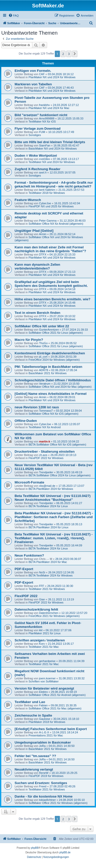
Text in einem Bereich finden (37, 313)
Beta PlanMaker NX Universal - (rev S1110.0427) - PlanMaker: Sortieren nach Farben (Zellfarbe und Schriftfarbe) (54, 517)
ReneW (43, 772)
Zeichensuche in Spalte (33, 715)
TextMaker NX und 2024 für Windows (51, 162)
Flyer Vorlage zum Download (37, 128)
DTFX (42, 254)
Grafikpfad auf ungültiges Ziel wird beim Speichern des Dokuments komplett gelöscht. (51, 284)
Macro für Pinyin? (29, 340)
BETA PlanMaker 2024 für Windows (50, 488)
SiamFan (44, 145)
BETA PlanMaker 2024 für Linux (48, 527)
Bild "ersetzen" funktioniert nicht (41, 115)
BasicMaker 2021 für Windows (47, 373)
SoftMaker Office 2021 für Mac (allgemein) (54, 708)
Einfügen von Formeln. (33, 71)
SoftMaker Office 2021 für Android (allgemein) (57, 694)
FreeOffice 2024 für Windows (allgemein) (54, 359)
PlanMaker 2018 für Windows (46, 721)
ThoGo (43, 343)
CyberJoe (45, 203)
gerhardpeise (47, 661)
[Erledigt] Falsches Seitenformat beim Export (51, 729)
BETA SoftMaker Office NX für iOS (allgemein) (57, 444)
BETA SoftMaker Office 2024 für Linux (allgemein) (59, 475)
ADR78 (43, 370)
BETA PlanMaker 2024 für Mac (47, 561)
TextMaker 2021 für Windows (46, 588)
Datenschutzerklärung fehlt (36, 609)
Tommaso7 (46, 410)
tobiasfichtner (47, 799)
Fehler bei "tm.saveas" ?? (35, 756)
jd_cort (43, 356)
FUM (42, 131)
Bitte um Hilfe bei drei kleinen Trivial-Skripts (50, 142)
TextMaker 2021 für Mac (43, 646)
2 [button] (63, 53)
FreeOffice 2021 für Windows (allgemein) (54, 615)
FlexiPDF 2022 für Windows (45, 458)
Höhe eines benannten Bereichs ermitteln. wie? (52, 299)
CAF (42, 74)
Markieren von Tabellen (33, 84)
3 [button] (69, 53)
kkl (40, 630)
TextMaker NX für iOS (42, 121)
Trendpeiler (46, 472)
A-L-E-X (44, 732)
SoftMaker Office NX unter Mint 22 (42, 326)
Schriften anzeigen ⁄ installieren (40, 640)
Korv (42, 643)
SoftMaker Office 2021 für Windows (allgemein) (57, 802)
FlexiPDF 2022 (26, 596)
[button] (74, 54)
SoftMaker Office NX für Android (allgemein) (55, 223)
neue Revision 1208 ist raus (37, 407)
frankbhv (44, 104)
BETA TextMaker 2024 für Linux (48, 506)
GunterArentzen (49, 329)
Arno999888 (46, 118)
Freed (42, 786)
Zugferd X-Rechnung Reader (37, 169)
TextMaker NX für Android (44, 427)
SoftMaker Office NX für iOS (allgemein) (53, 413)
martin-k (44, 441)
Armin (42, 234)
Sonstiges (34, 135)
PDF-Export (24, 569)
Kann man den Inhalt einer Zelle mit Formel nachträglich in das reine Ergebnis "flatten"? (50, 249)
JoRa (42, 745)
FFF (41, 585)
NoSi (42, 572)
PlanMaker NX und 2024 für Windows (51, 77)
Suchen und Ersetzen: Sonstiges (41, 783)
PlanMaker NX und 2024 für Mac (48, 108)
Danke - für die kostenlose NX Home (43, 796)
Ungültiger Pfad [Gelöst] (34, 231)
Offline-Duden (26, 421)
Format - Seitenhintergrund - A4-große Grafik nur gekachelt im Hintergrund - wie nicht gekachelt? (54, 184)
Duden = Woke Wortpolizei (36, 155)
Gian (42, 599)
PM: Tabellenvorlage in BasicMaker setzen (48, 367)
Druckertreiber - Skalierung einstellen (45, 451)
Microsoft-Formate (29, 482)
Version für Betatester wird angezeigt (44, 688)
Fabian (43, 705)
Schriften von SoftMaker (43, 681)
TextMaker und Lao (30, 702)
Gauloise (44, 718)
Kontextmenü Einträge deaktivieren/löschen (50, 353)
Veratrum (44, 383)
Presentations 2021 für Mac (45, 735)
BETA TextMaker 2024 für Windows (50, 575)
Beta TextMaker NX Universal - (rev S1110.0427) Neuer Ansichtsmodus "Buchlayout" (53, 498)
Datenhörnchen (48, 612)
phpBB (35, 847)
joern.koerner (47, 678)
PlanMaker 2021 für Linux (44, 633)
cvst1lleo (44, 158)
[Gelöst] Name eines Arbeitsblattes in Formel (51, 394)
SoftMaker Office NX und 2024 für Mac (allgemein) (59, 386)
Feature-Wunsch (28, 200)
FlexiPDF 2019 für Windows (45, 775)
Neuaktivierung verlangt (34, 769)
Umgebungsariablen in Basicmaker (43, 742)
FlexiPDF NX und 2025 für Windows (50, 206)
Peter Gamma (47, 220)
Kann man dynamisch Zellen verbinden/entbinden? (37, 266)
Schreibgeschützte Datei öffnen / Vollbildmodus (53, 380)
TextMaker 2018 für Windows (46, 192)
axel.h (42, 172)
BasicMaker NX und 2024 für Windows (52, 148)
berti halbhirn (47, 189)
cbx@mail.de (47, 485)
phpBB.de (65, 852)
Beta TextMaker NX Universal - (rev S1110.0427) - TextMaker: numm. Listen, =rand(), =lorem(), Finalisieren (54, 538)
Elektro (43, 691)
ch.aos (43, 454)
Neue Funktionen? (29, 555)
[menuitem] (13, 15)
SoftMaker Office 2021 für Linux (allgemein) (55, 332)
